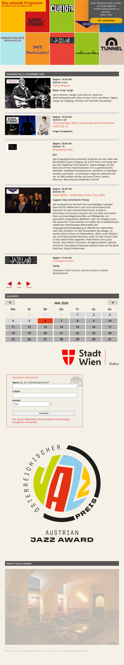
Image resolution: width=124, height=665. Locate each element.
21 (61, 333)
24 (109, 333)
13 (45, 327)
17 (109, 327)
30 (61, 315)
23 (93, 333)
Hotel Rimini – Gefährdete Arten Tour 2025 (79, 197)
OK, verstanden (106, 20)
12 (29, 327)
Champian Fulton (63, 263)
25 (13, 339)
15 (77, 327)
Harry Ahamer (61, 85)
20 (45, 333)
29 (45, 315)
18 (13, 333)
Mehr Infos (106, 14)
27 (13, 315)
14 (61, 327)
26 (29, 339)
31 (109, 339)
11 (13, 327)
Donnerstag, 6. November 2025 (25, 74)
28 (29, 315)
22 (77, 333)
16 (93, 327)
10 (109, 321)
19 (29, 333)
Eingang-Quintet (63, 151)
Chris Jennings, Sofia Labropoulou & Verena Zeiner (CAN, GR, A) (84, 126)
